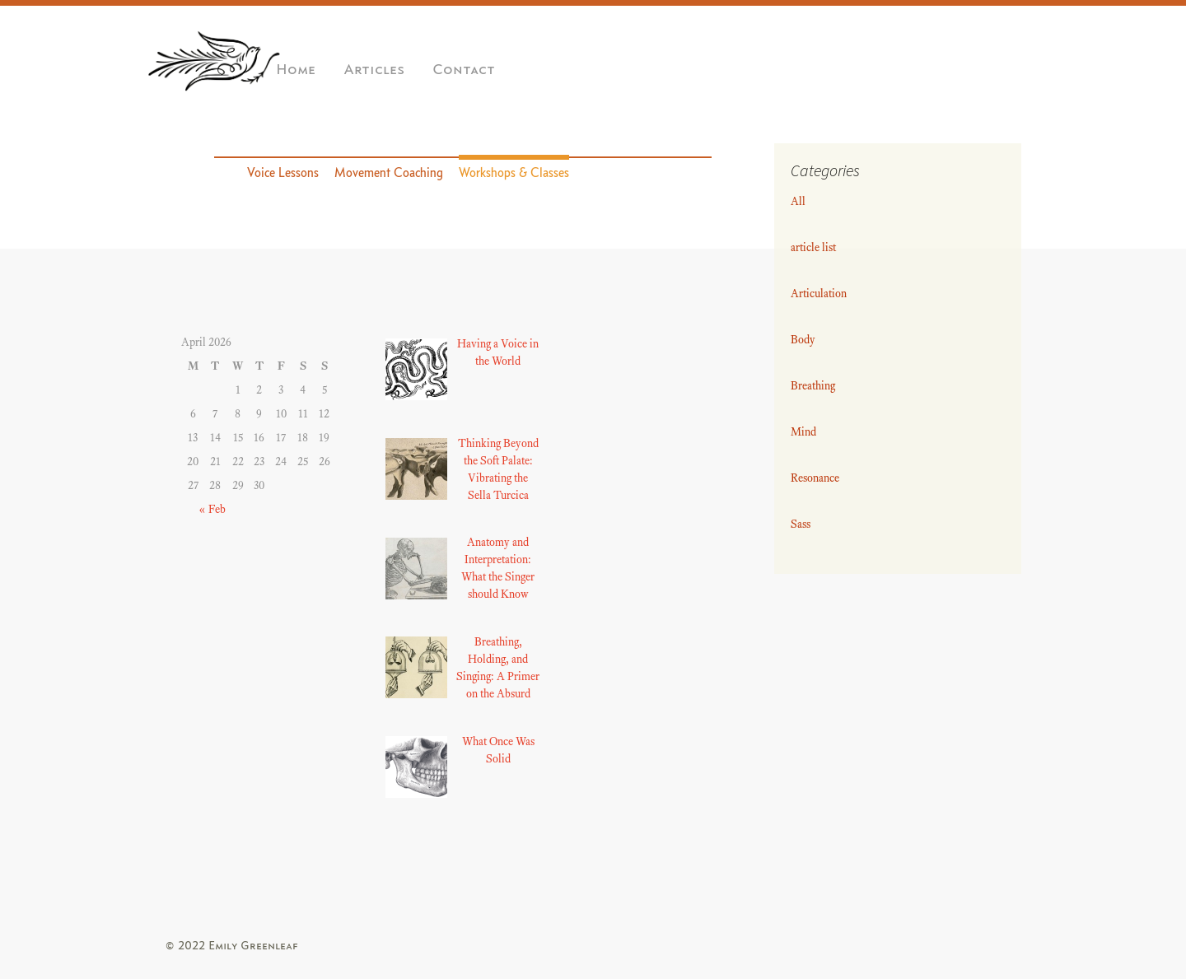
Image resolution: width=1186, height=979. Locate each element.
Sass (800, 524)
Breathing (813, 386)
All (798, 201)
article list (813, 247)
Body (803, 340)
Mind (803, 432)
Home (295, 69)
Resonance (815, 478)
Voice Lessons (283, 172)
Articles (373, 69)
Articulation (819, 294)
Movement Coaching (388, 172)
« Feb (212, 509)
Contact (463, 69)
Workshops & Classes (514, 172)
